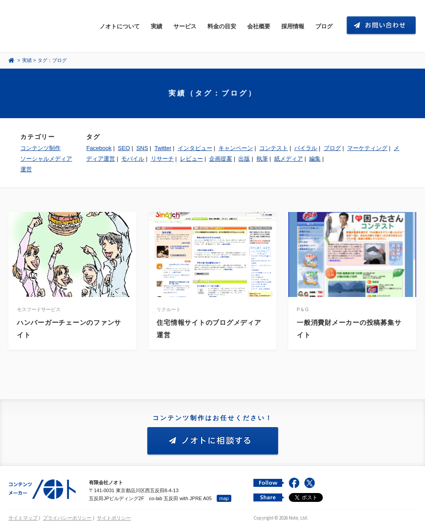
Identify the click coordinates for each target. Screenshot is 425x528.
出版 (244, 158)
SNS (142, 148)
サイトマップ (23, 517)
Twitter (162, 148)
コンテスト (273, 148)
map (224, 498)
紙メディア (288, 158)
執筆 (262, 158)
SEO (124, 148)
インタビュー (195, 148)
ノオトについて (120, 26)
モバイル (132, 158)
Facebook (98, 148)
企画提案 (220, 158)
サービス (184, 26)
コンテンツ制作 (40, 148)
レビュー (191, 158)
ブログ (324, 26)
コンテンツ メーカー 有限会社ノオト (50, 25)
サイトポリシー (114, 517)
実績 (156, 26)
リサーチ (162, 158)
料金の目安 (221, 26)
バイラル (305, 148)
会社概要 (258, 26)
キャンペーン (235, 148)
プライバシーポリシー (67, 517)
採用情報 (292, 26)
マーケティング (367, 148)
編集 (315, 158)
